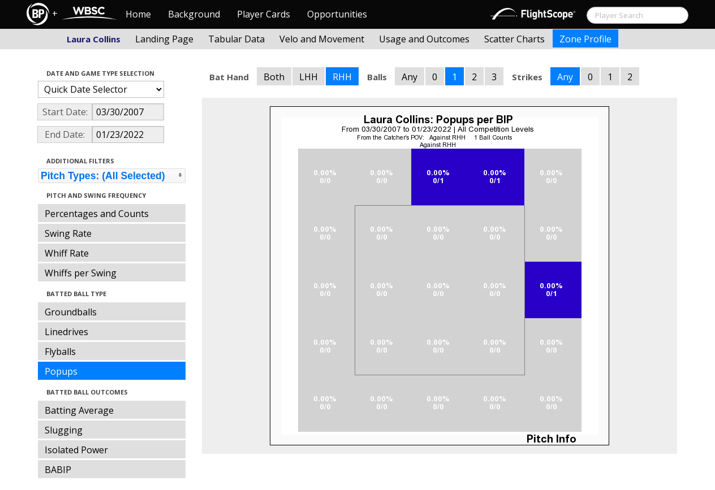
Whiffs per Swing (81, 273)
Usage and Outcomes (424, 39)
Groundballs (71, 312)
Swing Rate (68, 233)
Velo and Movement (321, 39)
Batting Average (79, 410)
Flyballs (60, 351)
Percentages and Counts (97, 213)
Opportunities (337, 14)
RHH (342, 77)
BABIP (58, 469)
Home (138, 14)
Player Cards (263, 14)
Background (194, 14)
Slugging (64, 430)
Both (274, 77)
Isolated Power (76, 450)
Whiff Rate (67, 253)
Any (409, 77)
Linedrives (66, 332)
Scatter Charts (514, 39)
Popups (61, 371)
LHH (308, 77)
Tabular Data (236, 39)
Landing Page (164, 39)
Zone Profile (585, 39)
